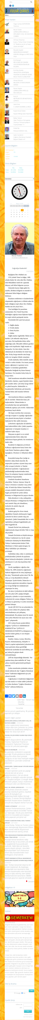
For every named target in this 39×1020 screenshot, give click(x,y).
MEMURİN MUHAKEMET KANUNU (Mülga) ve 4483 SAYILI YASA (23, 54)
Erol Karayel (17, 60)
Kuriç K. (16, 96)
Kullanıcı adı (19, 1004)
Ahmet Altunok (18, 80)
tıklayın (17, 713)
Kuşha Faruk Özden (20, 111)
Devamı (30, 881)
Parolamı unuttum (28, 1014)
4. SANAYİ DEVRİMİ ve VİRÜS (22, 107)
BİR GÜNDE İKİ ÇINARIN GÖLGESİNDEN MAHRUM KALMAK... (21, 64)
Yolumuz (16, 26)
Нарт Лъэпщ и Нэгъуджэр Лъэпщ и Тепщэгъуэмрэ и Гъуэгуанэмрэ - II (22, 122)
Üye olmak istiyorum (27, 1016)
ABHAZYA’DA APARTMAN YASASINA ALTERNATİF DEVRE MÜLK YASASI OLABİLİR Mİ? (23, 75)
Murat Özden (18, 30)
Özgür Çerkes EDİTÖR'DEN (22, 24)
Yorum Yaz (30, 700)
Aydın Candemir (18, 135)
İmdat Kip (16, 128)
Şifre (21, 1007)
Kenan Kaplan (18, 88)
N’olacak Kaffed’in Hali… (21, 131)
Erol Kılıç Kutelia (18, 70)
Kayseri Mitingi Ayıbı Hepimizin (23, 114)
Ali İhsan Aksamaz (19, 40)
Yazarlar (21, 704)
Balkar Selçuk (18, 118)
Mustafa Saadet (18, 50)
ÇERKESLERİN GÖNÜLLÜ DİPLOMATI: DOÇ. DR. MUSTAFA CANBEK (23, 34)
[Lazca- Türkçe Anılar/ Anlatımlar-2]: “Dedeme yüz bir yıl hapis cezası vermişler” (24, 44)
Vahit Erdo (17, 104)
